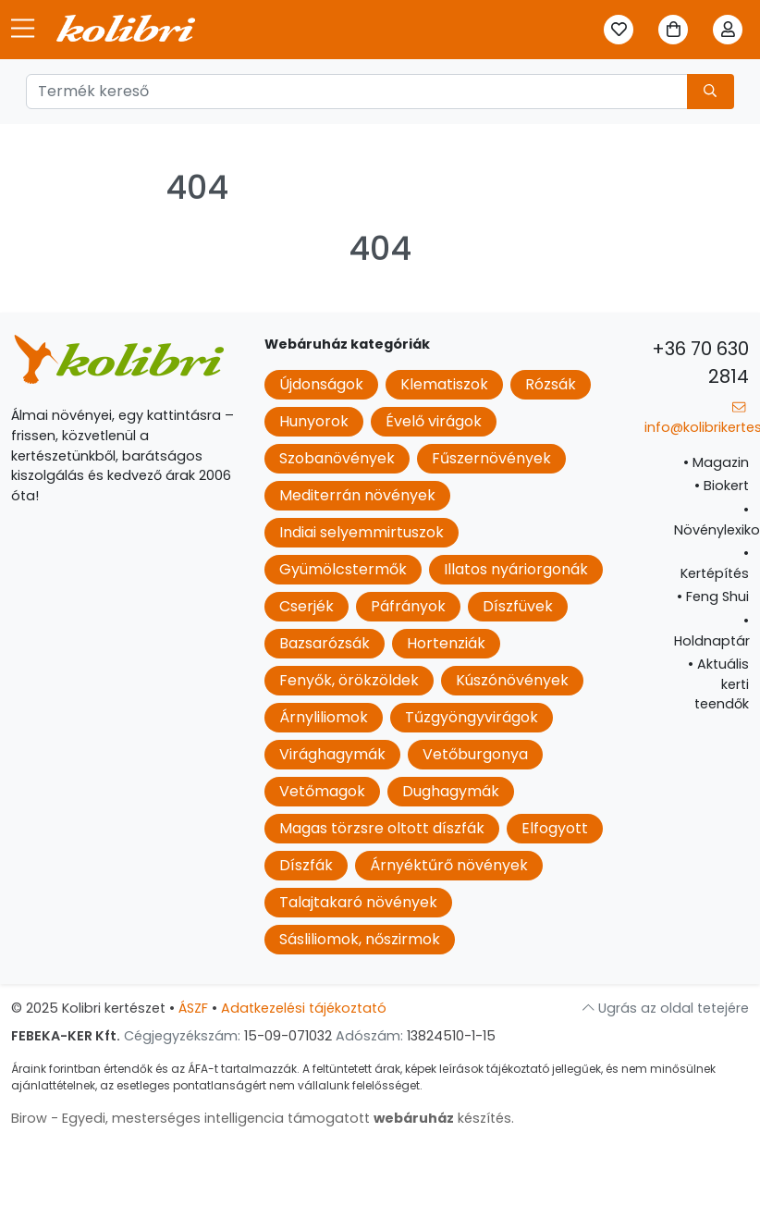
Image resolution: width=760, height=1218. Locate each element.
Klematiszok (444, 384)
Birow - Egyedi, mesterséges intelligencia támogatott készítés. (262, 1118)
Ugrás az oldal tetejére (665, 1008)
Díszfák (306, 865)
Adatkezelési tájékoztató (303, 1008)
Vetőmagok (322, 791)
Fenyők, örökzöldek (349, 680)
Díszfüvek (518, 606)
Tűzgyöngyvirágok (471, 717)
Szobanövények (337, 458)
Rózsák (550, 384)
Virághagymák (332, 754)
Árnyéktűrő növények (449, 865)
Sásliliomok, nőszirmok (359, 939)
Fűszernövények (491, 458)
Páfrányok (408, 606)
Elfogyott (554, 828)
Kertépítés (714, 563)
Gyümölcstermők (343, 569)
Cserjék (306, 606)
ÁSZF (193, 1008)
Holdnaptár (712, 630)
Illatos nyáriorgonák (516, 569)
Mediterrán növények (357, 495)
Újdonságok (321, 384)
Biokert (721, 485)
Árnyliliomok (323, 717)
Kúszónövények (512, 680)
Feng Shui (713, 596)
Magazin (716, 462)
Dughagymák (450, 791)
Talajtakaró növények (358, 902)
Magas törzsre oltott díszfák (381, 828)
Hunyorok (314, 421)
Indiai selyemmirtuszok (361, 532)
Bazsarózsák (324, 643)
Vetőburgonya (475, 754)
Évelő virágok (434, 421)
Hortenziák (446, 643)
